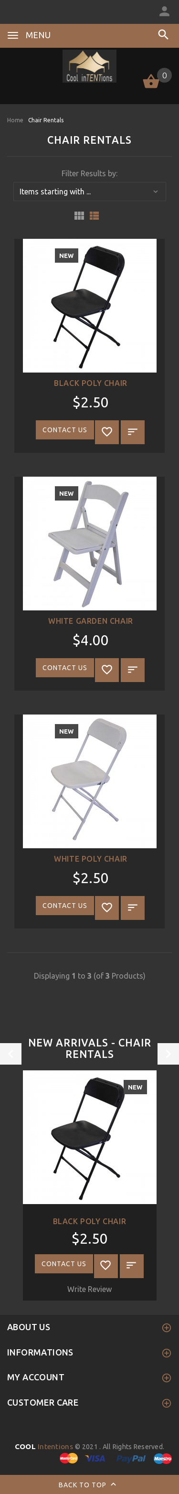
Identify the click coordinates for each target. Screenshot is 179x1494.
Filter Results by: (89, 173)
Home (15, 120)
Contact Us (64, 430)
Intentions (45, 1446)
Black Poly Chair (90, 383)
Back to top (89, 1485)
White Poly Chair (90, 858)
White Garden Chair (90, 621)
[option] (89, 1185)
